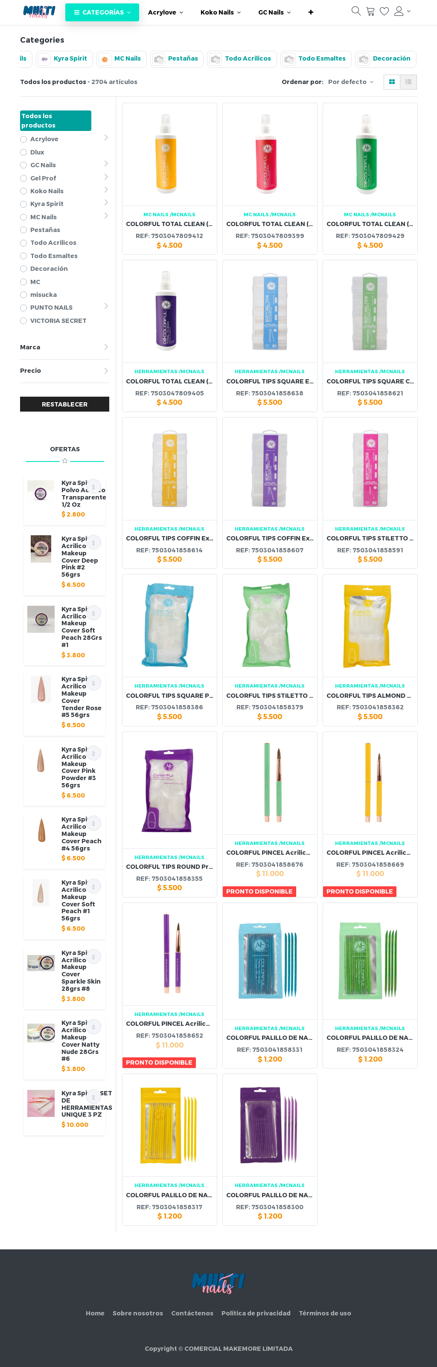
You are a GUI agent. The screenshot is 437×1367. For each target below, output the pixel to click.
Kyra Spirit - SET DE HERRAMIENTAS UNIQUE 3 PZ (86, 1103)
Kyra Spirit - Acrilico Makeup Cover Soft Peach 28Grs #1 (81, 626)
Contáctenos (192, 1313)
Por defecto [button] (348, 81)
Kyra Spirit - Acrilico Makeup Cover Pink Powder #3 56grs (80, 767)
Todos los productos (38, 120)
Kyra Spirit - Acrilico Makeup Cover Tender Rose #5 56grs (81, 696)
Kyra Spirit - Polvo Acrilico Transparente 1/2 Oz (83, 493)
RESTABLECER (64, 404)
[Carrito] (370, 13)
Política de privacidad (256, 1313)
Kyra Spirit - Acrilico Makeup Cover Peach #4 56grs (81, 833)
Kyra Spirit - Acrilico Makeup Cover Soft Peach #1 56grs (80, 900)
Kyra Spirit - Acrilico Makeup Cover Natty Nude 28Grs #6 (80, 1040)
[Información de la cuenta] (402, 11)
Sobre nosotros (138, 1313)
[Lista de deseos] (384, 13)
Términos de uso (325, 1313)
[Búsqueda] (356, 13)
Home (95, 1313)
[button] (311, 12)
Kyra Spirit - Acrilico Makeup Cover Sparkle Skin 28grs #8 (81, 970)
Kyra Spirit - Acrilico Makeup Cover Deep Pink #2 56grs (80, 556)
